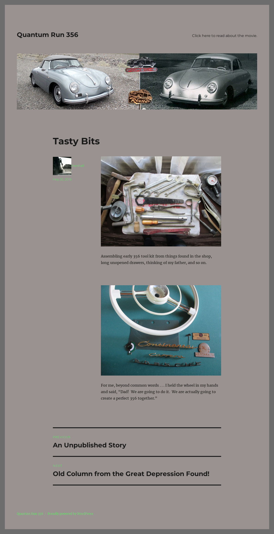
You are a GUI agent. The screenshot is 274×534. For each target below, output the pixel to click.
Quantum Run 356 (47, 35)
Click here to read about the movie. (224, 35)
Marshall (77, 165)
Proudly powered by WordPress (70, 514)
